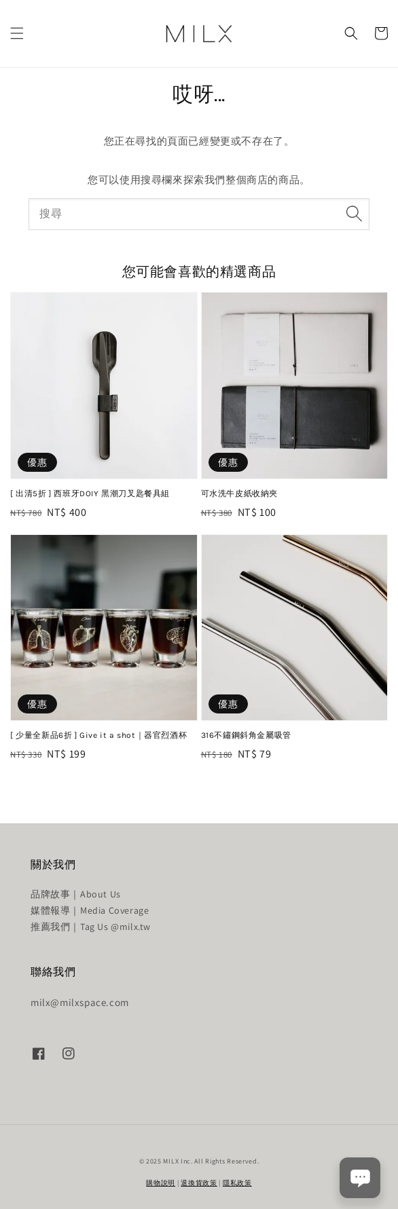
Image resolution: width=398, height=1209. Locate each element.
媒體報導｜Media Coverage (90, 910)
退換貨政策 (199, 1182)
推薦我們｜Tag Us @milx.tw (91, 926)
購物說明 (160, 1182)
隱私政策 (237, 1182)
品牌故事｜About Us (76, 894)
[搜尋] (354, 214)
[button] (17, 33)
